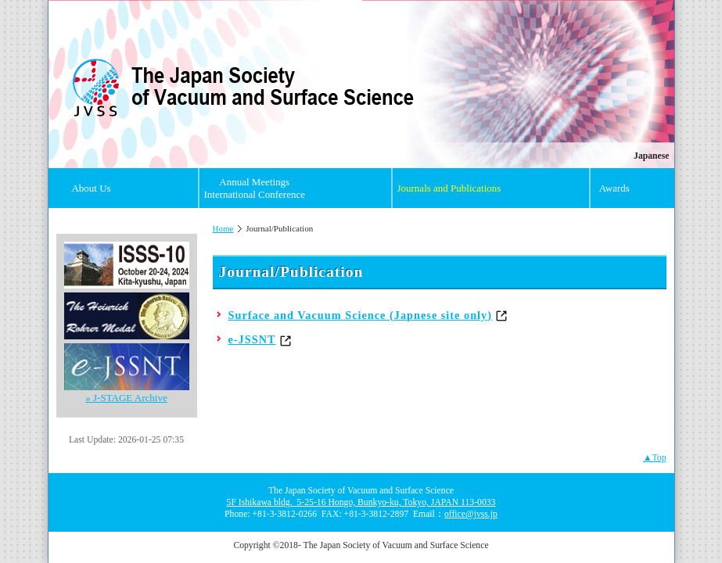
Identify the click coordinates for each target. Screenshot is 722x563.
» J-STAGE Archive (126, 397)
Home (223, 228)
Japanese (651, 156)
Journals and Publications (449, 188)
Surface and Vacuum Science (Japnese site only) (360, 315)
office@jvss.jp (470, 514)
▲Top (654, 458)
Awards (614, 188)
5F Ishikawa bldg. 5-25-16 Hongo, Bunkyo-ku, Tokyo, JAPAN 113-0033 (361, 502)
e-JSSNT (252, 339)
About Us (90, 188)
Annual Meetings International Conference (254, 188)
